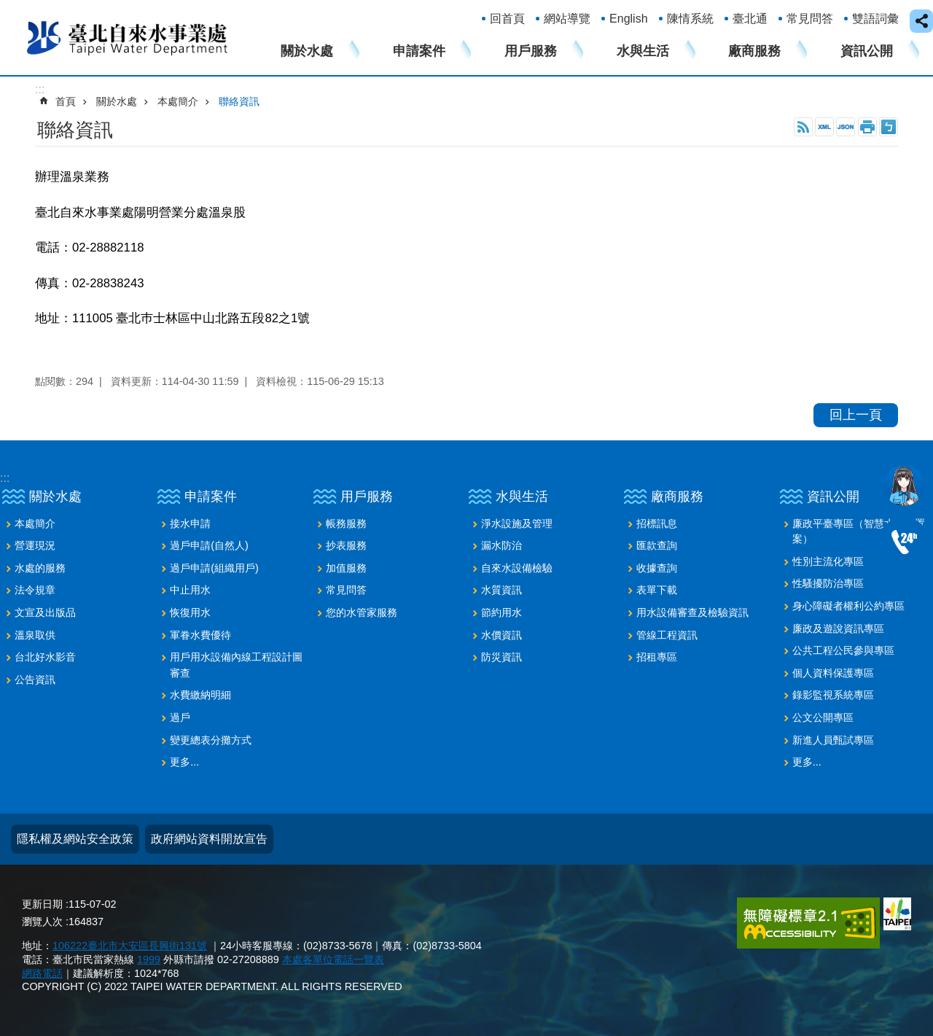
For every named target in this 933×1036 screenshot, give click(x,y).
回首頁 (507, 18)
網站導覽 (567, 18)
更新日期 (42, 904)
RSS (803, 126)
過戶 (180, 717)
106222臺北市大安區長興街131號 (129, 945)
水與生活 (643, 51)
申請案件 (419, 51)
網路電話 (42, 973)
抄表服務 (346, 545)
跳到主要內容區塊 (7, 7)
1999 (148, 959)
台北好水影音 (45, 657)
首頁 (65, 101)
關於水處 (307, 51)
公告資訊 (35, 679)
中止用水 (190, 590)
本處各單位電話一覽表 (333, 959)
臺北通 (750, 18)
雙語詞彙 (875, 18)
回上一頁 (855, 415)
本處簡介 (177, 101)
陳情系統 (690, 18)
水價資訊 (501, 635)
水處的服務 (40, 568)
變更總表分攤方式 (210, 740)
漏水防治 (501, 545)
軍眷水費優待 (200, 635)
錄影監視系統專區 (833, 695)
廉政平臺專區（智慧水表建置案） (858, 531)
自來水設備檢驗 (517, 568)
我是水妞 (903, 485)
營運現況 (35, 545)
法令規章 (35, 590)
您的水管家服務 (361, 612)
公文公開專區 (823, 717)
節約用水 (501, 612)
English (628, 18)
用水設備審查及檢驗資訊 (692, 612)
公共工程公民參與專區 (843, 650)
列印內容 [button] (867, 126)
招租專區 (656, 657)
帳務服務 (346, 523)
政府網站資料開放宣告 (209, 839)
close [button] (921, 21)
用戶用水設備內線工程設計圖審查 (236, 665)
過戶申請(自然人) (209, 545)
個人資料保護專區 (833, 673)
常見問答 (809, 18)
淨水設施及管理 (517, 523)
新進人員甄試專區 (833, 740)
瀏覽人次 (42, 921)
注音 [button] (888, 126)
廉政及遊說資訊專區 (838, 628)
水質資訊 (501, 590)
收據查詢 (656, 568)
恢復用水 (190, 612)
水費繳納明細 (200, 695)
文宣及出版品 (45, 612)
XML (824, 126)
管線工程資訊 (667, 635)
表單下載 (656, 590)
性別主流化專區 (828, 561)
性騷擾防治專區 (828, 583)
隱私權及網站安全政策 (75, 839)
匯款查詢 (656, 545)
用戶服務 (530, 51)
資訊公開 (866, 51)
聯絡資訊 (239, 101)
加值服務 (346, 568)
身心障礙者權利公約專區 (848, 606)
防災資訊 (501, 657)
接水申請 (190, 523)
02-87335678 (903, 542)
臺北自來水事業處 (127, 37)
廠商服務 (754, 51)
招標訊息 (656, 523)
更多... (184, 762)
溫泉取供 (35, 635)
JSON (845, 126)
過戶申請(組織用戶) (214, 568)
